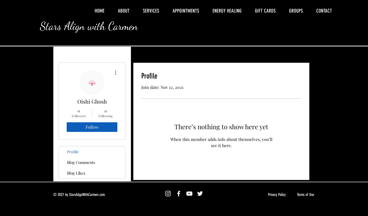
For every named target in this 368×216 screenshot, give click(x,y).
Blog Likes (76, 173)
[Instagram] (168, 193)
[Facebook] (178, 193)
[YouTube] (189, 193)
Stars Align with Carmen (89, 26)
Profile (73, 151)
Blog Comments (81, 162)
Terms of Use (305, 194)
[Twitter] (200, 193)
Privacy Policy (277, 194)
